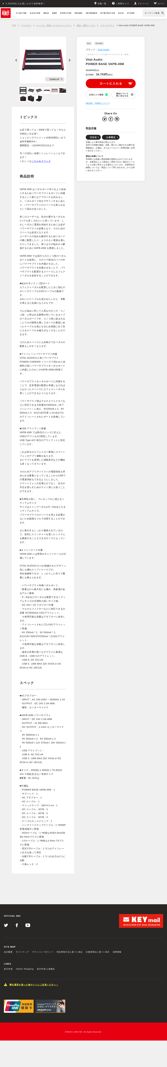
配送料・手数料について (97, 103)
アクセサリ (26, 25)
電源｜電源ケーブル (86, 25)
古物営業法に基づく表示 (97, 952)
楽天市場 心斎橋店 (46, 969)
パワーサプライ (107, 25)
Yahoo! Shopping (25, 969)
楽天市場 (8, 969)
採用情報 (117, 952)
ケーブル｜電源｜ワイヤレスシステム (54, 25)
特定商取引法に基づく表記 (70, 952)
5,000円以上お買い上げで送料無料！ (26, 3)
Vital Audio (104, 49)
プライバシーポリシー (42, 952)
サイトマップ (22, 952)
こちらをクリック (41, 161)
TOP (14, 25)
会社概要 (8, 952)
